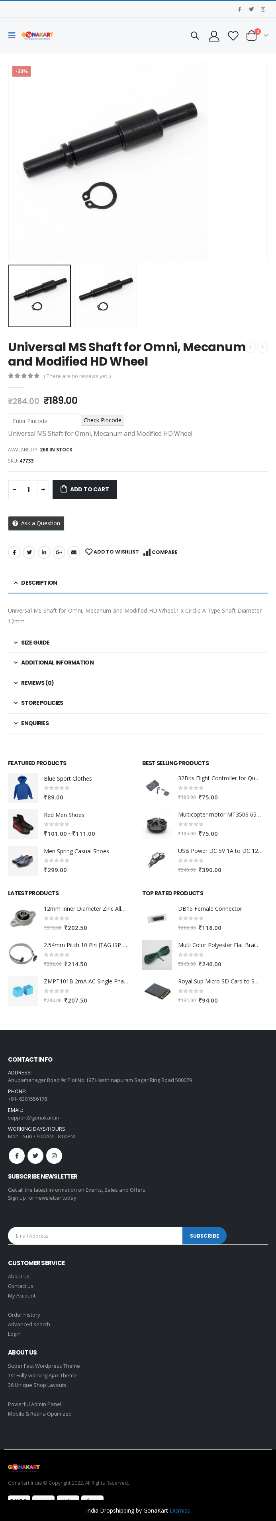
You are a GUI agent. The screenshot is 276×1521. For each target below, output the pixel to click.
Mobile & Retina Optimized (40, 1413)
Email (73, 552)
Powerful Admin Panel (34, 1404)
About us (18, 1276)
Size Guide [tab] (35, 643)
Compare (165, 552)
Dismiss (180, 1510)
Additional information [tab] (57, 663)
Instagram (54, 1156)
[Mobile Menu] (14, 35)
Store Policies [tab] (42, 703)
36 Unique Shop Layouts (37, 1384)
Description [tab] (39, 583)
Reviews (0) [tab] (37, 683)
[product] (23, 788)
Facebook (14, 552)
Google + (59, 552)
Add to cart (89, 489)
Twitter (29, 552)
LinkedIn (44, 552)
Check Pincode (102, 420)
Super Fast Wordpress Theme (44, 1365)
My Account (21, 1295)
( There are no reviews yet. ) (77, 376)
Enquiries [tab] (35, 723)
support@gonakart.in (33, 1117)
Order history (24, 1314)
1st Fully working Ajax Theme (42, 1375)
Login (14, 1333)
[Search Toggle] (195, 36)
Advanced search (29, 1324)
